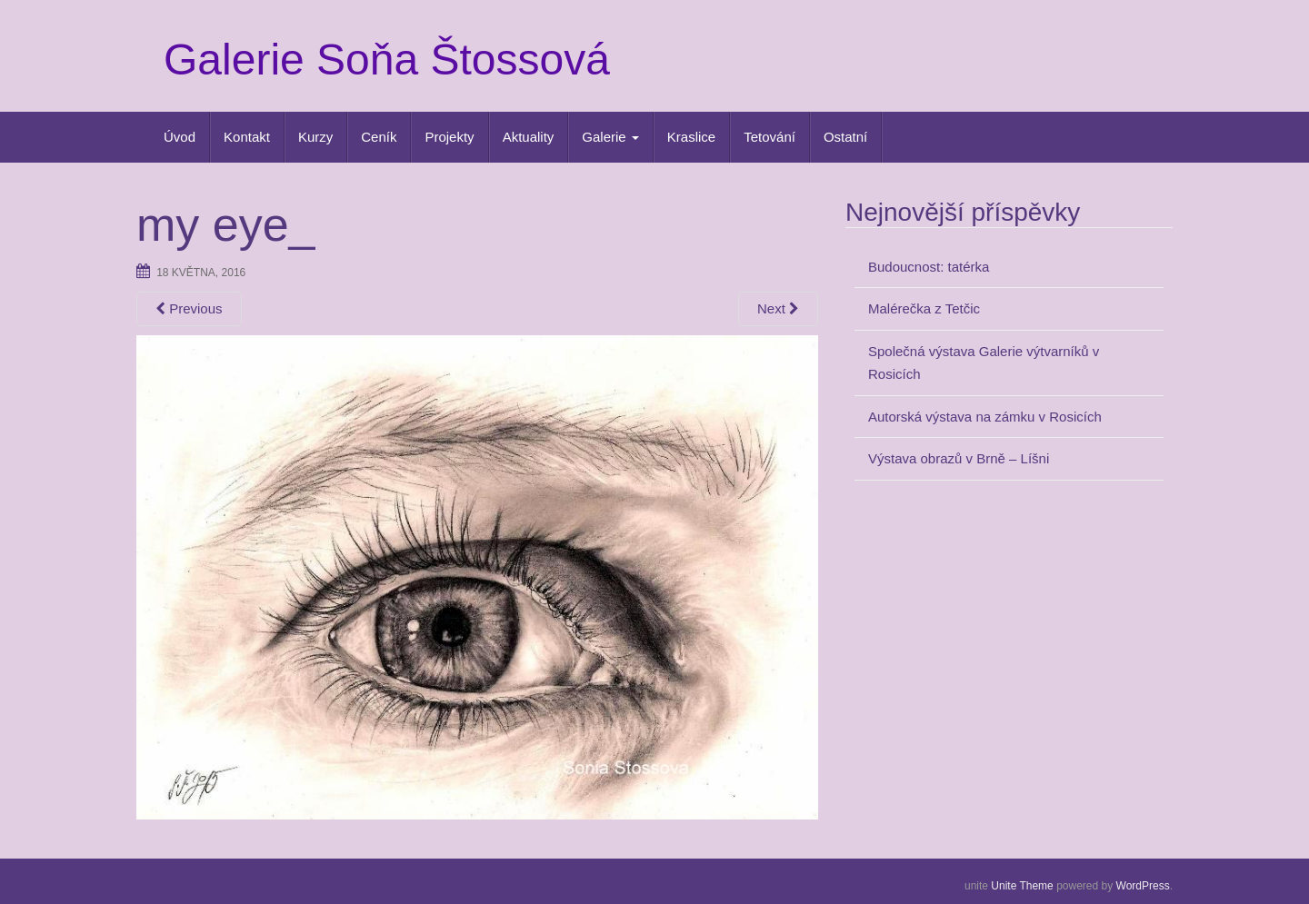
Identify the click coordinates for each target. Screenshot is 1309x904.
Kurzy (315, 136)
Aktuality (529, 136)
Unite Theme (1022, 885)
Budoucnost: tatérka (928, 266)
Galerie (610, 136)
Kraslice (691, 136)
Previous (189, 308)
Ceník (378, 136)
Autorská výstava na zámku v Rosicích (985, 416)
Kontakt (247, 136)
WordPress (1143, 885)
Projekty (449, 136)
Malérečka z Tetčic (924, 308)
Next (778, 308)
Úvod (179, 136)
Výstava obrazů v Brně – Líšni (958, 458)
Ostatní (845, 136)
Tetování (769, 136)
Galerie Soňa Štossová (387, 59)
